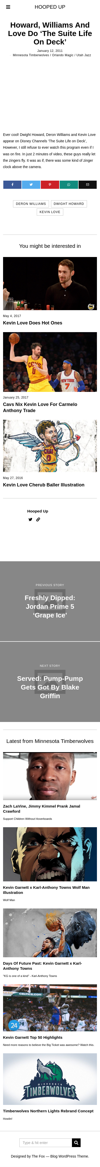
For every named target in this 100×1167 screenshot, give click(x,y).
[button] (76, 1142)
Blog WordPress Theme (69, 1156)
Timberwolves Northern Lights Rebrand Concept (48, 1111)
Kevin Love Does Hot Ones (32, 322)
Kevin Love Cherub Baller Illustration (43, 484)
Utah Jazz (84, 55)
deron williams (31, 204)
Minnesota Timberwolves (31, 55)
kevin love (50, 212)
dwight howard (69, 204)
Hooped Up (37, 511)
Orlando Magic (62, 55)
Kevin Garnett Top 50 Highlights (32, 1037)
